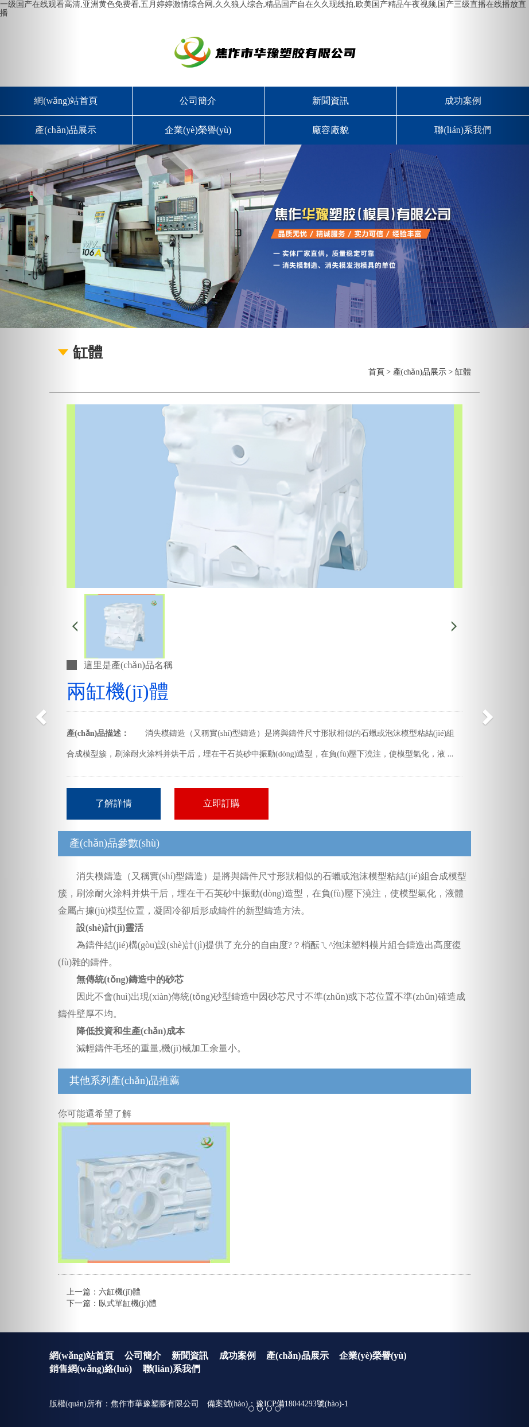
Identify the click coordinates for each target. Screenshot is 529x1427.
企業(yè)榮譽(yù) (198, 130)
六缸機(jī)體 (120, 1292)
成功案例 (237, 1355)
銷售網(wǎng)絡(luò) (90, 1369)
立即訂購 (221, 803)
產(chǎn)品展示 (420, 372)
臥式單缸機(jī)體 (128, 1303)
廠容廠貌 (330, 130)
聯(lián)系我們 (171, 1369)
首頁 (376, 372)
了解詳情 (113, 803)
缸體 (463, 372)
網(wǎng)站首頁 (81, 1355)
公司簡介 (198, 101)
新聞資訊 (330, 101)
